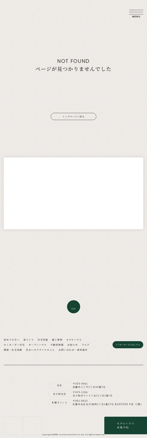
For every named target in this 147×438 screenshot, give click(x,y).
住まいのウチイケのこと (40, 349)
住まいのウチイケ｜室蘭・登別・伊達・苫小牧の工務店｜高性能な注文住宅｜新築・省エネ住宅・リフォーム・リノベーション (17, 12)
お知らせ (72, 344)
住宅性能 (43, 339)
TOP (73, 308)
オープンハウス (38, 344)
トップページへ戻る (74, 116)
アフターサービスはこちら (128, 344)
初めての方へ (12, 339)
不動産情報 (57, 344)
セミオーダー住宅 (14, 344)
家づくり (28, 339)
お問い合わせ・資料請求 (73, 349)
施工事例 (57, 339)
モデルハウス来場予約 (126, 425)
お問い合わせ (122, 12)
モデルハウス (74, 339)
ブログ (86, 344)
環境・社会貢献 (13, 349)
